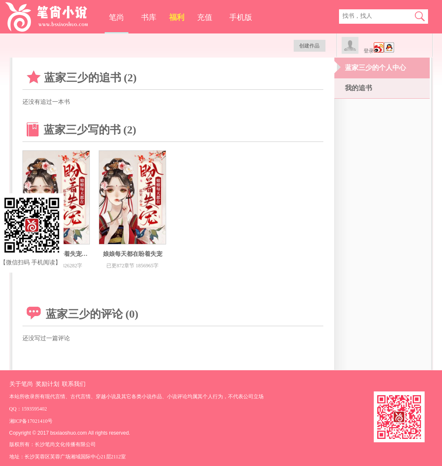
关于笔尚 (21, 384)
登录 (369, 51)
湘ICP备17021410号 (31, 421)
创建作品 (309, 46)
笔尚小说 (52, 17)
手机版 (240, 17)
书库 (148, 17)
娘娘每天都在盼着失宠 (132, 254)
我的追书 (358, 88)
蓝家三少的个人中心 (375, 67)
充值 (204, 17)
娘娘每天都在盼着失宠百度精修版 (66, 254)
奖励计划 (47, 384)
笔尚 (116, 17)
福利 (176, 17)
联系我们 (74, 384)
